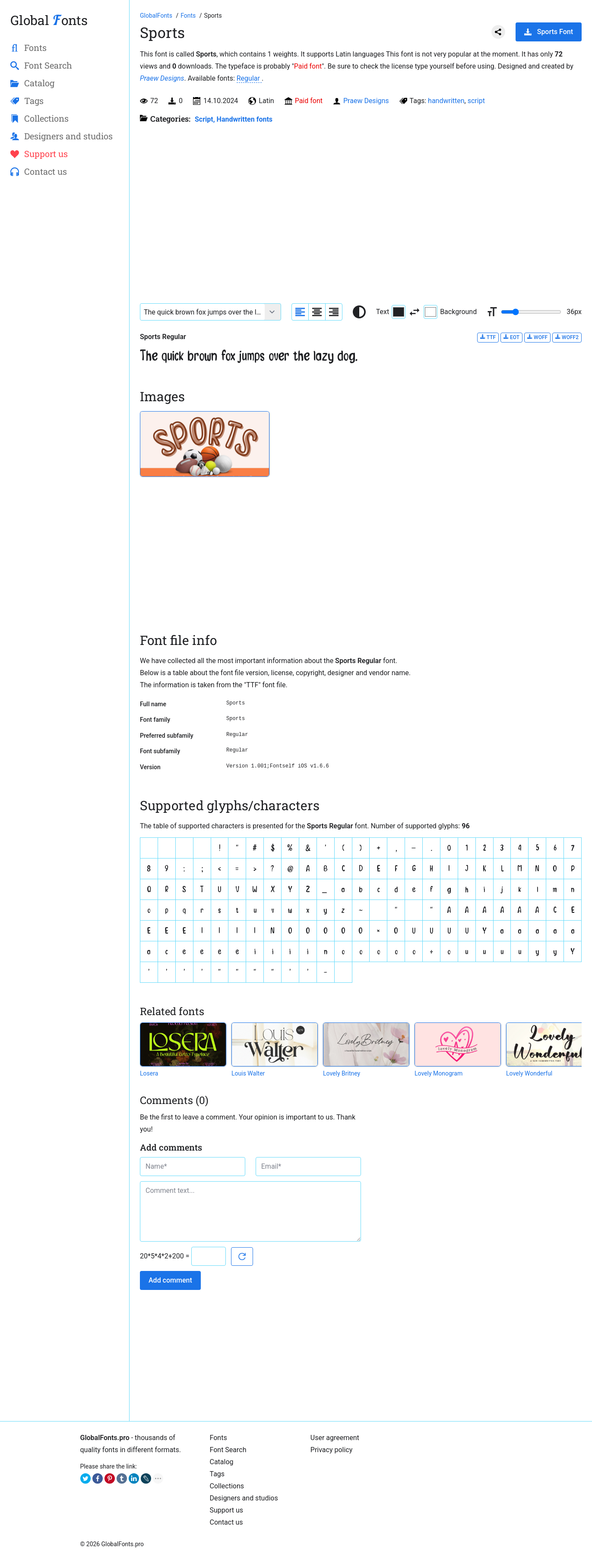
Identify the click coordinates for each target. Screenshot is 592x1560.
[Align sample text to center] (317, 312)
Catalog (222, 1462)
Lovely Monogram (438, 1073)
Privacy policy (331, 1450)
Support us (227, 1510)
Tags (217, 1474)
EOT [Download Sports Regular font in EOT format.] (511, 337)
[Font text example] (202, 312)
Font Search (228, 1450)
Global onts (49, 20)
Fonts (218, 1438)
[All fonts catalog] (188, 15)
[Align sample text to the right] (333, 312)
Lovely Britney (341, 1073)
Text (390, 312)
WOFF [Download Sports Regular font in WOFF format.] (537, 337)
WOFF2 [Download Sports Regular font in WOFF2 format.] (567, 337)
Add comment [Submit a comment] (170, 1280)
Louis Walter (248, 1073)
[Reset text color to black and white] (359, 311)
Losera (149, 1073)
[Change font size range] (531, 311)
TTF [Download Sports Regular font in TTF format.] (488, 337)
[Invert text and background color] (414, 311)
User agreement (334, 1438)
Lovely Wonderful (529, 1073)
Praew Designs (162, 78)
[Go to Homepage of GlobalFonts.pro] (157, 15)
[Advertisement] (64, 324)
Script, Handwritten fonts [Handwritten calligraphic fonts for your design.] (233, 119)
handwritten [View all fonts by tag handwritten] (446, 101)
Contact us (226, 1522)
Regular (249, 78)
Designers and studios (244, 1498)
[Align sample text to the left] (300, 312)
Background (450, 312)
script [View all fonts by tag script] (476, 101)
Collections (227, 1486)
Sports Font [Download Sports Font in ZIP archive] (548, 32)
